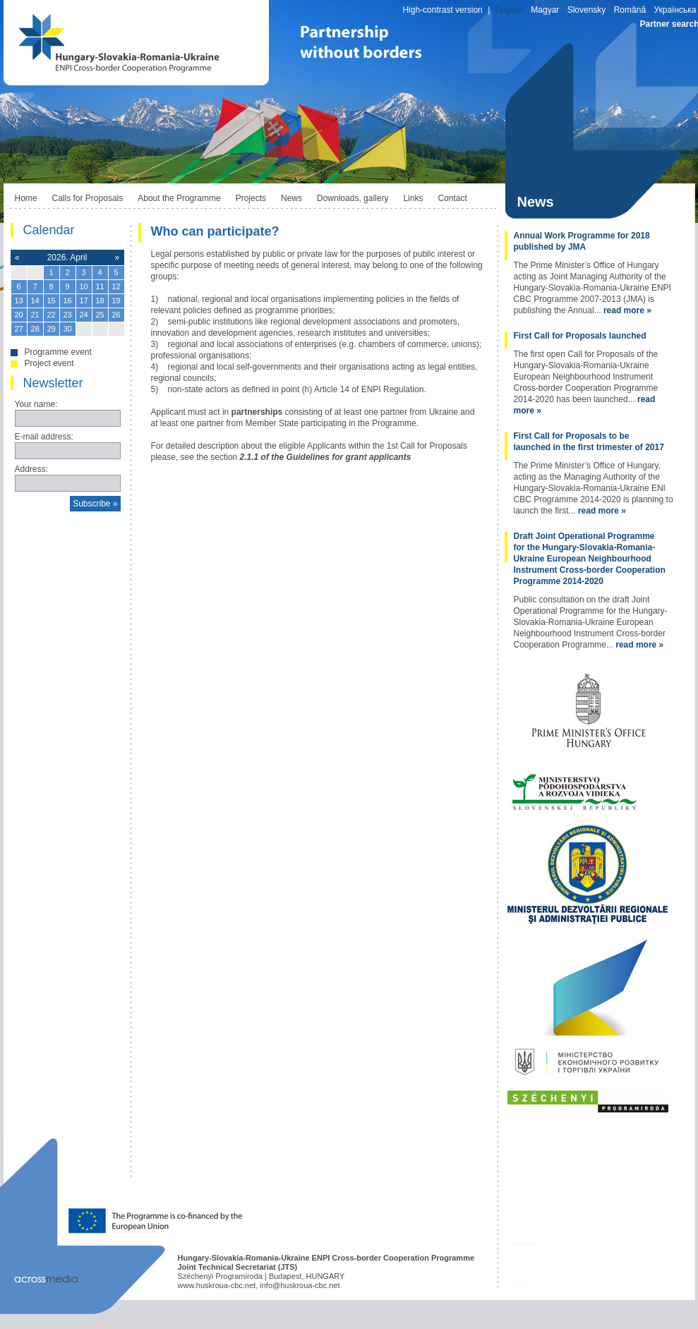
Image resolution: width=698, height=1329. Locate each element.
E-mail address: (44, 437)
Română (630, 10)
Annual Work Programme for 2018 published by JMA (582, 241)
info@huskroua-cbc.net (299, 1285)
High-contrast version (442, 10)
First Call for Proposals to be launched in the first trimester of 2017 (589, 441)
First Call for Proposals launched (580, 336)
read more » (627, 310)
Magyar (545, 10)
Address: (31, 469)
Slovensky (586, 10)
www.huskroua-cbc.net (217, 1285)
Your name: (36, 404)
